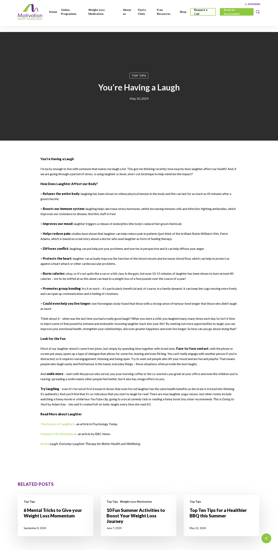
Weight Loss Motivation (136, 501)
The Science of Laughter (56, 424)
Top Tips (139, 75)
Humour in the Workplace (57, 434)
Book (44, 444)
